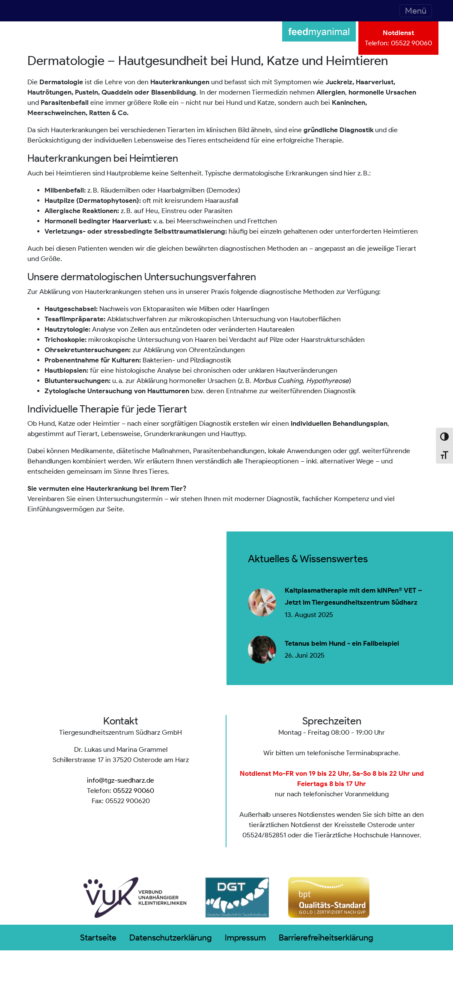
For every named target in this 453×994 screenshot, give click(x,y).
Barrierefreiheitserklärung (326, 937)
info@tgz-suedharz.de (120, 780)
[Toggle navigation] (415, 10)
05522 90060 (411, 43)
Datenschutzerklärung (170, 937)
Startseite (98, 937)
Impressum (245, 937)
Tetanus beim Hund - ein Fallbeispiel (342, 643)
